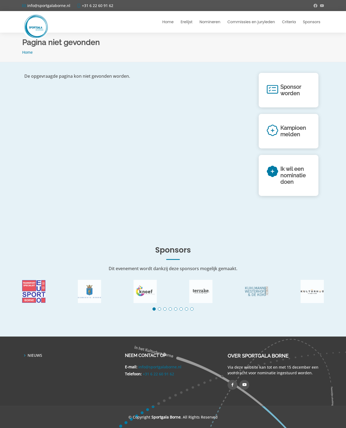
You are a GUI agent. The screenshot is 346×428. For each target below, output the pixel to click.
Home (168, 22)
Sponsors (311, 22)
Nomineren (209, 22)
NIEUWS (35, 355)
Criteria (289, 22)
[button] (154, 309)
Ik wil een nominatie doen (293, 175)
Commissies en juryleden (251, 22)
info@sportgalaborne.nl (159, 366)
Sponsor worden (290, 90)
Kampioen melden (293, 131)
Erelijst (186, 22)
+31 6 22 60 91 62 (158, 373)
